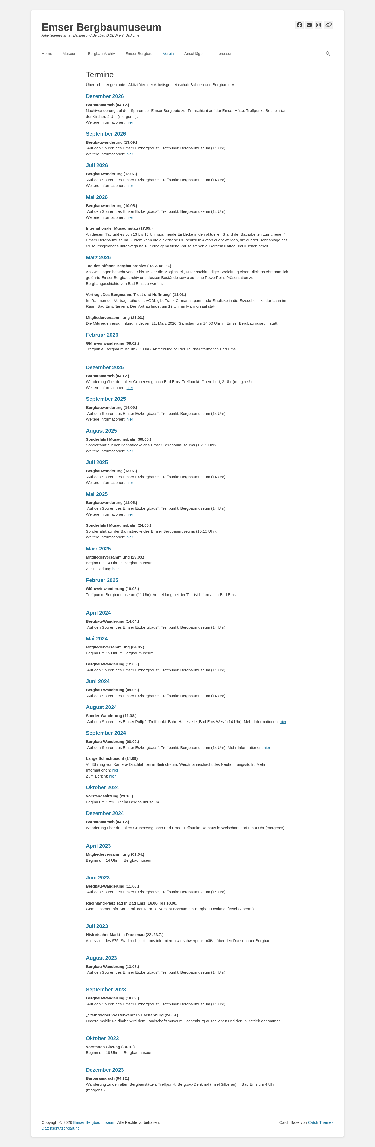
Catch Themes (320, 1122)
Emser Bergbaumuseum (101, 27)
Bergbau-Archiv (101, 53)
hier (130, 122)
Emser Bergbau (138, 53)
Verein (168, 53)
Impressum (224, 53)
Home (47, 53)
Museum (70, 53)
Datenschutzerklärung (61, 1128)
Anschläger (194, 53)
